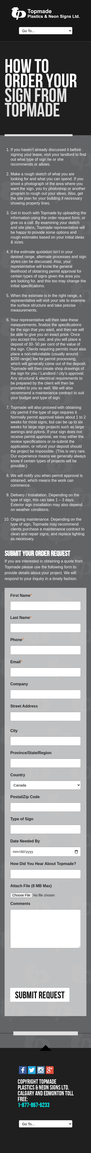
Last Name (20, 618)
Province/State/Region (30, 753)
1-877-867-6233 (34, 1105)
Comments (20, 904)
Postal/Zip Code (25, 797)
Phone (16, 640)
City (13, 731)
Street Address (24, 706)
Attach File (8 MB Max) (31, 886)
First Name (20, 595)
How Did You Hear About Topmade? (43, 864)
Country (17, 775)
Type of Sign (21, 819)
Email (15, 662)
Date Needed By (25, 841)
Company (19, 684)
